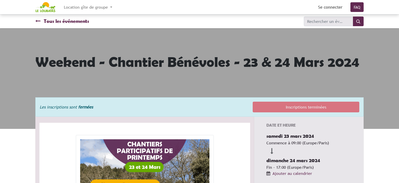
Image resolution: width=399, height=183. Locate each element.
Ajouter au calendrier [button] (292, 173)
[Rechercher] (358, 21)
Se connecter (330, 7)
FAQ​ (357, 7)
